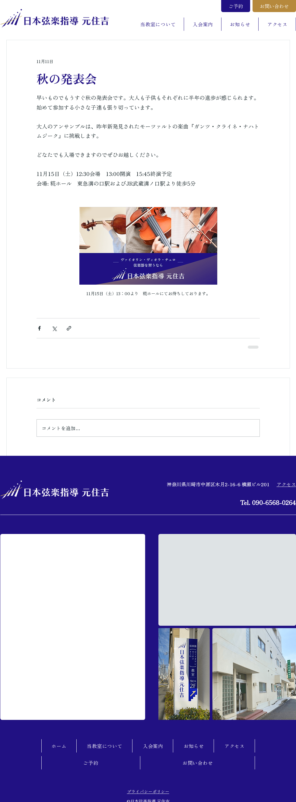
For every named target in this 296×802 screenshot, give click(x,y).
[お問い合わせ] (274, 6)
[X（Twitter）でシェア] (54, 328)
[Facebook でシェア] (39, 328)
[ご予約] (235, 6)
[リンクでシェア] (69, 328)
